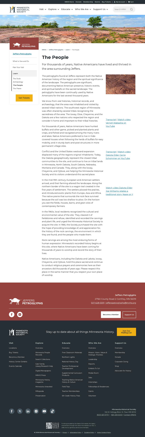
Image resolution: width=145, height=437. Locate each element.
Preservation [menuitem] (40, 396)
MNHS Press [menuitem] (40, 375)
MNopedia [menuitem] (39, 391)
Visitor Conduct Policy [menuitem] (104, 432)
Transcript (111, 119)
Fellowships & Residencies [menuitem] (98, 387)
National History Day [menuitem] (70, 362)
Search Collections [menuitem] (42, 359)
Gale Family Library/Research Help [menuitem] (44, 365)
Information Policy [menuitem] (75, 432)
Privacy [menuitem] (65, 432)
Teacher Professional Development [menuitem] (70, 367)
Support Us (129, 315)
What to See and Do (21, 61)
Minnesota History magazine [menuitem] (42, 381)
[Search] (131, 9)
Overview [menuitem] (39, 348)
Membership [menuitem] (88, 2)
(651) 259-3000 (116, 415)
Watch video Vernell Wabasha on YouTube (118, 123)
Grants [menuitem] (90, 391)
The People (18, 85)
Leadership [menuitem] (92, 359)
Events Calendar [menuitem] (15, 366)
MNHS (44, 50)
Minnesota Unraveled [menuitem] (43, 387)
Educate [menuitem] (66, 343)
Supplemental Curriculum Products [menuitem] (72, 374)
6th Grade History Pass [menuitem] (71, 396)
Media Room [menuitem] (93, 373)
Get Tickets (24, 98)
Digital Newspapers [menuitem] (43, 371)
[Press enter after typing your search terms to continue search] (120, 9)
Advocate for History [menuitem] (123, 371)
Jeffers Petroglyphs (56, 50)
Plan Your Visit (18, 67)
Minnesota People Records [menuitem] (42, 353)
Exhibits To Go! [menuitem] (94, 368)
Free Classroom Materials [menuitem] (72, 352)
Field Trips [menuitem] (66, 387)
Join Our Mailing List (126, 332)
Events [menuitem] (97, 2)
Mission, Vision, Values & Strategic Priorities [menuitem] (97, 353)
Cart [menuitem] (132, 2)
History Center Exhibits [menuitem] (18, 362)
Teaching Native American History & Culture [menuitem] (72, 381)
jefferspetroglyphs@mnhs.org (121, 303)
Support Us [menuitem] (120, 343)
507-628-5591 (97, 303)
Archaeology (18, 82)
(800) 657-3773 (103, 415)
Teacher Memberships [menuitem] (71, 391)
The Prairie (17, 89)
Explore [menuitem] (39, 343)
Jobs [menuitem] (90, 377)
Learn (15, 74)
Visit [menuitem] (11, 343)
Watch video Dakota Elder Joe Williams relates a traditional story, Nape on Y (119, 191)
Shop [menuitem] (117, 366)
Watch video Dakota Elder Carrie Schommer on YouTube (118, 155)
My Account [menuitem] (120, 2)
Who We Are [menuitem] (94, 343)
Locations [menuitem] (13, 348)
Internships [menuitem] (92, 382)
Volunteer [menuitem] (92, 396)
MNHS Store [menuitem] (69, 2)
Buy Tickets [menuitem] (106, 2)
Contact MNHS (130, 415)
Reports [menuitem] (91, 364)
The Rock (17, 79)
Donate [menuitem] (78, 2)
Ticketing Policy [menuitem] (89, 432)
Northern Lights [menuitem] (68, 357)
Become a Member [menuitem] (17, 357)
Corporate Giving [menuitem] (121, 362)
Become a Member (111, 315)
